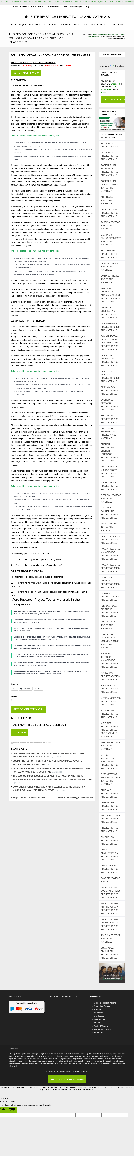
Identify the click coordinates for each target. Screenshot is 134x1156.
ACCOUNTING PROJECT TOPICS (109, 145)
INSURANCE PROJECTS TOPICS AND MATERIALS (110, 596)
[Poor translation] (12, 1110)
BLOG (120, 24)
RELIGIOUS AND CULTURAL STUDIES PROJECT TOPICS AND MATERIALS (111, 893)
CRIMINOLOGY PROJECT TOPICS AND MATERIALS (109, 390)
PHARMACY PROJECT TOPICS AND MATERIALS (109, 793)
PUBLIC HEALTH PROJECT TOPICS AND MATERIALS (109, 869)
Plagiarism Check (102, 1029)
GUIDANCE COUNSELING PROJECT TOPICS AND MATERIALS (109, 513)
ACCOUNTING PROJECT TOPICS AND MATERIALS (109, 156)
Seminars (98, 1013)
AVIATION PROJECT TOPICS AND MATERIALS (110, 225)
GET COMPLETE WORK (26, 72)
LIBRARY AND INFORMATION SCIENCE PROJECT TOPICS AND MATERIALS (110, 641)
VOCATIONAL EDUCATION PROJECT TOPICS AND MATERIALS (109, 953)
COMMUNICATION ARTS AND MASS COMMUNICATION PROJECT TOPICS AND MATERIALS (109, 343)
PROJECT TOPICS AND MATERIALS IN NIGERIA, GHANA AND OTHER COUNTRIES (67, 1090)
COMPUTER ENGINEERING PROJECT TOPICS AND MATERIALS (109, 360)
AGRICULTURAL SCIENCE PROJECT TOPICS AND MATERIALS (110, 186)
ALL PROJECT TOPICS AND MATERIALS (107, 200)
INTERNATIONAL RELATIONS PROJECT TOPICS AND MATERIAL (109, 611)
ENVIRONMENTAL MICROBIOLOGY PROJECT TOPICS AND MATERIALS (109, 472)
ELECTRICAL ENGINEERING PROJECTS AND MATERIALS (108, 433)
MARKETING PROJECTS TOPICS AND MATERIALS (110, 676)
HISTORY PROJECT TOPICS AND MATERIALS (110, 527)
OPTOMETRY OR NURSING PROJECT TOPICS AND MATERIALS (110, 779)
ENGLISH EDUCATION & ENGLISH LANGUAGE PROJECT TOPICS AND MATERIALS (109, 452)
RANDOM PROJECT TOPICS (110, 880)
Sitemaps (98, 1033)
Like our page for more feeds (63, 996)
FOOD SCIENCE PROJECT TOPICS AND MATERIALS (109, 486)
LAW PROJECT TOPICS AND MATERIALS (108, 625)
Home (95, 34)
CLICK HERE (19, 732)
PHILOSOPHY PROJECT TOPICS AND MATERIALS (109, 806)
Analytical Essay (102, 1006)
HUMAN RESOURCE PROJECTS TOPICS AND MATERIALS (110, 568)
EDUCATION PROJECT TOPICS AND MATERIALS (109, 419)
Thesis (97, 1023)
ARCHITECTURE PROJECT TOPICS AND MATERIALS (109, 213)
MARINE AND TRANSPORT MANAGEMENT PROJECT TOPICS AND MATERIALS (109, 660)
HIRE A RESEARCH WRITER (60, 24)
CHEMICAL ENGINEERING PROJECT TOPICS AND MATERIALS (109, 313)
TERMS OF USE (95, 24)
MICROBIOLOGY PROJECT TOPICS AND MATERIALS (109, 714)
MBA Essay (99, 1019)
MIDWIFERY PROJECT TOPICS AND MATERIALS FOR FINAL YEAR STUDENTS (109, 730)
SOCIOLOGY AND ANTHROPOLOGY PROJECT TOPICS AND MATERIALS (109, 908)
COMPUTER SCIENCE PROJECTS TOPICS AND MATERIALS (110, 376)
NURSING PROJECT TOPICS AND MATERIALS (110, 745)
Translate (117, 66)
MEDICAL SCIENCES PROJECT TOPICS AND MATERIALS (111, 701)
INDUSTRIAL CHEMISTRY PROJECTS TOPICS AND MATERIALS (110, 582)
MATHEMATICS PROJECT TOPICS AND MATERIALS (109, 688)
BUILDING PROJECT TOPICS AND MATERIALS (110, 279)
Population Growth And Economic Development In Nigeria (50, 55)
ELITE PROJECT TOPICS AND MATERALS (15, 1087)
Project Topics (101, 1026)
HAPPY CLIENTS (80, 24)
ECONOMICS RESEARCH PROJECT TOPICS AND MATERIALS (33, 743)
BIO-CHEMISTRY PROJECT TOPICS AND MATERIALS (109, 254)
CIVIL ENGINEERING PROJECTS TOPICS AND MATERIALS (111, 326)
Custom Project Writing (105, 1003)
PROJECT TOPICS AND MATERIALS (109, 829)
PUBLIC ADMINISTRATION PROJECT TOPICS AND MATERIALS (109, 855)
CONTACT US (110, 24)
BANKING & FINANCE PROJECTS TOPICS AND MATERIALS (111, 240)
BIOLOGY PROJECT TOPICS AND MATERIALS (110, 266)
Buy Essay (99, 1016)
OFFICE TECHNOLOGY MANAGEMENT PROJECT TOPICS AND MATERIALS (109, 761)
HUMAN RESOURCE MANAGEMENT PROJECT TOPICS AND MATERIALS (110, 554)
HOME (13, 24)
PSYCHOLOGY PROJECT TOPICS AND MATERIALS (109, 840)
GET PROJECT (41, 24)
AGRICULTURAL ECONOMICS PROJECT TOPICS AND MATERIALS (109, 170)
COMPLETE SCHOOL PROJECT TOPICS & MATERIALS (33, 62)
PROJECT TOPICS (26, 24)
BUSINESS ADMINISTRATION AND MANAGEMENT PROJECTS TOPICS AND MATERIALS (110, 295)
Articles (97, 1009)
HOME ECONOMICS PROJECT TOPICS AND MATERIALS (110, 539)
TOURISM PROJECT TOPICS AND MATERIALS (110, 938)
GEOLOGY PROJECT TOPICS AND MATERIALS (111, 498)
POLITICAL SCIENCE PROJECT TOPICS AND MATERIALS (111, 818)
